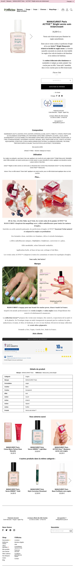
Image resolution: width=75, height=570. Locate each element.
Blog (3, 560)
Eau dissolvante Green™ (53, 165)
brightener (45, 241)
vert (37, 323)
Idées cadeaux (6, 553)
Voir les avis (58, 105)
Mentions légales (19, 542)
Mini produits (5, 549)
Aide (15, 544)
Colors (4, 558)
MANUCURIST (12, 307)
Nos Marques (6, 555)
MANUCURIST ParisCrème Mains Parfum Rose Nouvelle (13, 449)
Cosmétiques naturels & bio (18, 547)
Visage (28, 9)
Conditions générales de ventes (18, 555)
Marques (20, 9)
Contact (16, 558)
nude (33, 320)
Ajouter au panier (57, 87)
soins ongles (48, 311)
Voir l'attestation (12, 349)
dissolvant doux (36, 165)
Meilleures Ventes (5, 543)
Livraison (16, 540)
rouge (27, 320)
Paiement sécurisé (17, 550)
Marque (18, 372)
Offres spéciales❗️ (5, 546)
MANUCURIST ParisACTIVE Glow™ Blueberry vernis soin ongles (61, 449)
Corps (35, 9)
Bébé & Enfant (22, 11)
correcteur (54, 241)
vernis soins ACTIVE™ (15, 255)
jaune (16, 323)
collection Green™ (12, 318)
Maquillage (53, 9)
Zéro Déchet (5, 551)
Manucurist (62, 158)
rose (43, 323)
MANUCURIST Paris (57, 21)
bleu (22, 323)
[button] (32, 36)
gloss (63, 241)
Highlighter (36, 241)
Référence (39, 372)
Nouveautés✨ (6, 540)
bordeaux (30, 323)
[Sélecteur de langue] (70, 1)
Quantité (56, 80)
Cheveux (43, 9)
